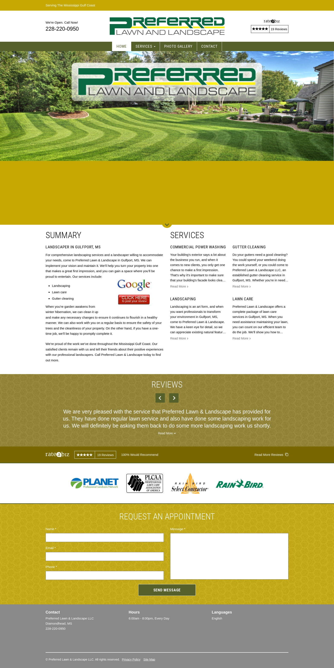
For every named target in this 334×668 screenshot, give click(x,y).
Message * (177, 529)
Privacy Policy (131, 659)
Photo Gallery (178, 46)
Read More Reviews (271, 454)
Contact (209, 46)
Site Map (149, 659)
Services (145, 46)
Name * (51, 529)
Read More (179, 286)
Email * (51, 547)
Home (122, 46)
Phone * (51, 566)
